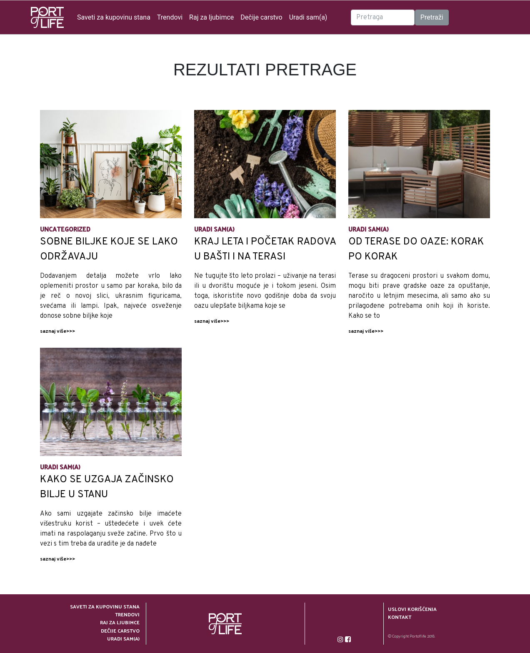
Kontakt (399, 617)
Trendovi (169, 17)
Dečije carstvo (261, 17)
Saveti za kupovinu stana (113, 17)
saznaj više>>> (57, 331)
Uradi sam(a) (308, 17)
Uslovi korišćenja (412, 609)
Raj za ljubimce (211, 17)
